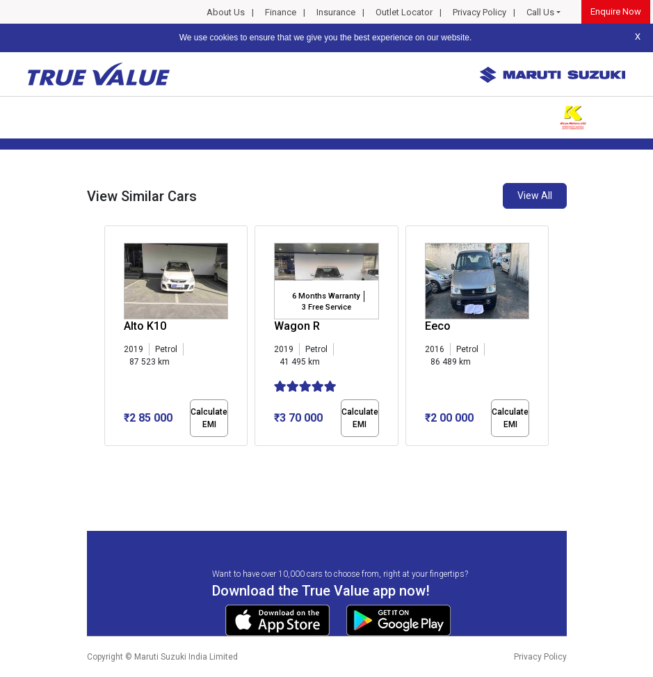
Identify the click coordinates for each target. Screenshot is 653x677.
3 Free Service (326, 307)
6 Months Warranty (326, 296)
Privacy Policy (479, 12)
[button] (108, 458)
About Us (226, 12)
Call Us (540, 12)
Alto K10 (145, 326)
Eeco (438, 326)
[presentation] (111, 338)
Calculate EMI (209, 418)
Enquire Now (615, 11)
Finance (280, 12)
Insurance (335, 12)
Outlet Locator (404, 12)
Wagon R (297, 326)
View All (534, 195)
